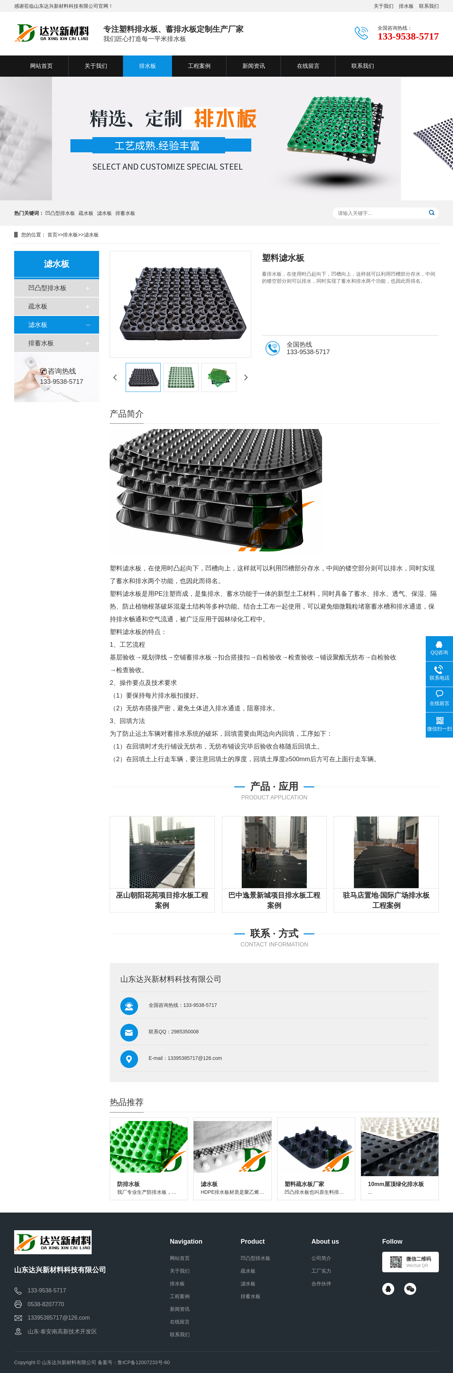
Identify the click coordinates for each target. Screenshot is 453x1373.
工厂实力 (321, 1271)
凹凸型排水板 (60, 213)
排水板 (406, 6)
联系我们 (429, 6)
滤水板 (104, 213)
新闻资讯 (180, 1309)
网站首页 (180, 1258)
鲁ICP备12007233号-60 (143, 1362)
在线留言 (180, 1322)
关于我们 (384, 6)
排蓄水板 (125, 213)
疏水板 (86, 213)
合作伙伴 (321, 1283)
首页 (52, 234)
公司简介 (321, 1258)
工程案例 (180, 1296)
